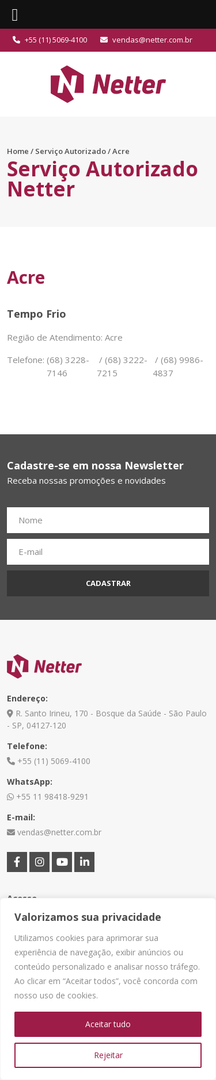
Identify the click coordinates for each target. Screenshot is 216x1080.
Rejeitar (108, 1055)
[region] (108, 989)
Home (18, 151)
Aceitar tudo (108, 1024)
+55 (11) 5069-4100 (50, 39)
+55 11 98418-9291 (48, 796)
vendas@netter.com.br (146, 39)
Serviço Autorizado (70, 151)
